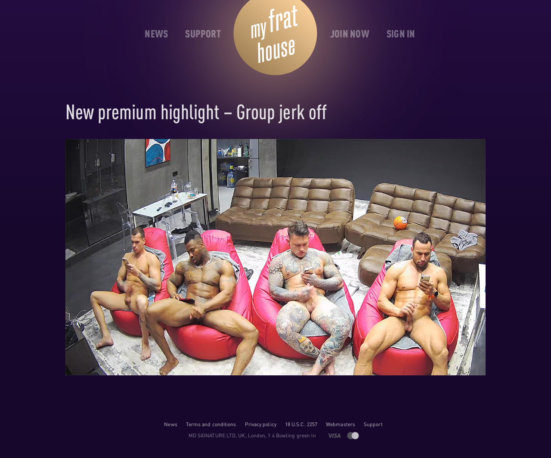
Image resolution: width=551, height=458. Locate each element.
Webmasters (340, 424)
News (170, 424)
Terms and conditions (211, 424)
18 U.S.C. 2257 (301, 424)
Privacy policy (260, 424)
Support (373, 424)
